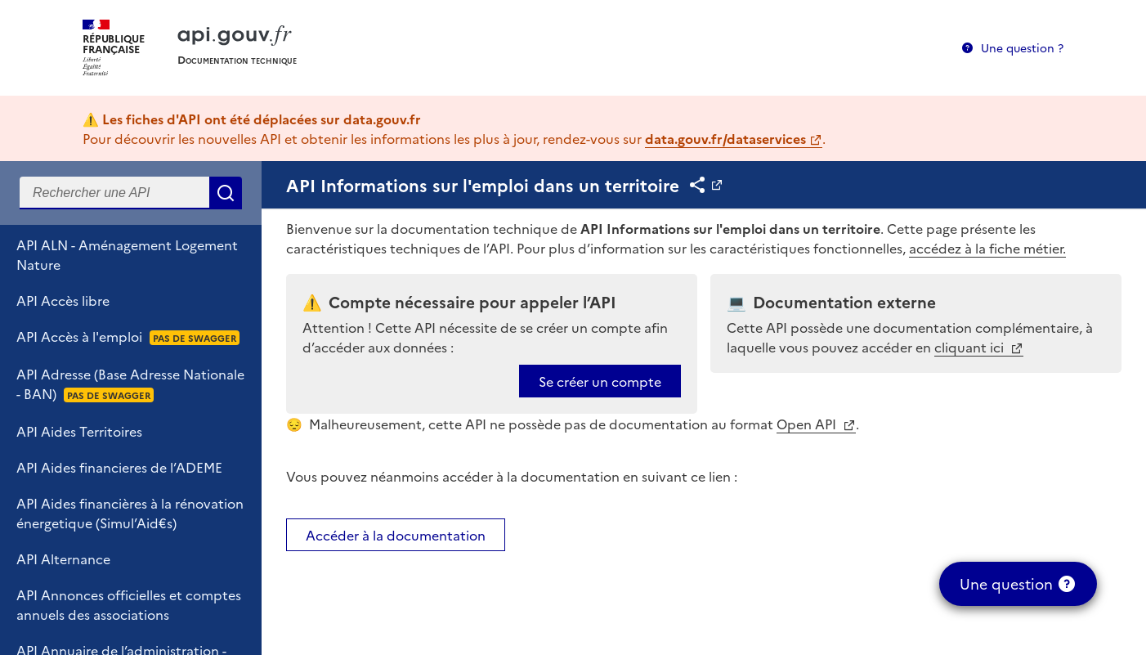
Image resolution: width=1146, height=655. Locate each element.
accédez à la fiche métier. (987, 248)
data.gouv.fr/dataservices (725, 138)
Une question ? (1022, 47)
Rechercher (225, 193)
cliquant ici (970, 347)
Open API (808, 424)
